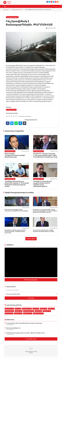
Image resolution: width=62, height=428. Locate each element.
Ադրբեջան (9, 313)
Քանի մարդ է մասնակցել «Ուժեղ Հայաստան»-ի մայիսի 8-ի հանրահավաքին (16, 210)
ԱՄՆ (17, 308)
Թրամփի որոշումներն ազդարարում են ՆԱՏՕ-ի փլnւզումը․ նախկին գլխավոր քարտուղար (15, 231)
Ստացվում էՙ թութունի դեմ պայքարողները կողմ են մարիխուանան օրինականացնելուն (42, 183)
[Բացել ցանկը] (4, 6)
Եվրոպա (18, 311)
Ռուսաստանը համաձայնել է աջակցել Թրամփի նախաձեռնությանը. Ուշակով (43, 230)
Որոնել (31, 298)
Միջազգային (26, 308)
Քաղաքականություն (16, 9)
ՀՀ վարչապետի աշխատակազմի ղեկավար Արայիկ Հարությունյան (24, 323)
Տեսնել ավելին (31, 238)
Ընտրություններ (28, 311)
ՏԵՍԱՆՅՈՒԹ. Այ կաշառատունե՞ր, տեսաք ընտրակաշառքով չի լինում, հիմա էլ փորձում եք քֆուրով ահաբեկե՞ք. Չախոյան (45, 211)
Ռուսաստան (9, 311)
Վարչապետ (28, 313)
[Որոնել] (55, 6)
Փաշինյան (46, 311)
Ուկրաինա (18, 313)
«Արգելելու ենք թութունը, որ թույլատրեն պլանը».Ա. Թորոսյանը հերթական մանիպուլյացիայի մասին (17, 183)
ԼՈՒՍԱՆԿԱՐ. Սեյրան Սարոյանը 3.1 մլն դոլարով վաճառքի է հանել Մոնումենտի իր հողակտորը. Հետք (45, 155)
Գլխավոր (5, 9)
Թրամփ (38, 311)
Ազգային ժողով (38, 313)
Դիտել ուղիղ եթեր (31, 280)
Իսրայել (43, 308)
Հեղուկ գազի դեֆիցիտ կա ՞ (13, 328)
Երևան (51, 308)
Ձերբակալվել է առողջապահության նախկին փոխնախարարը (15, 155)
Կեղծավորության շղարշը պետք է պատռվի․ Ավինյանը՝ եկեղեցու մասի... (25, 333)
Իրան (36, 308)
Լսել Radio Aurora (31, 339)
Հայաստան (9, 308)
